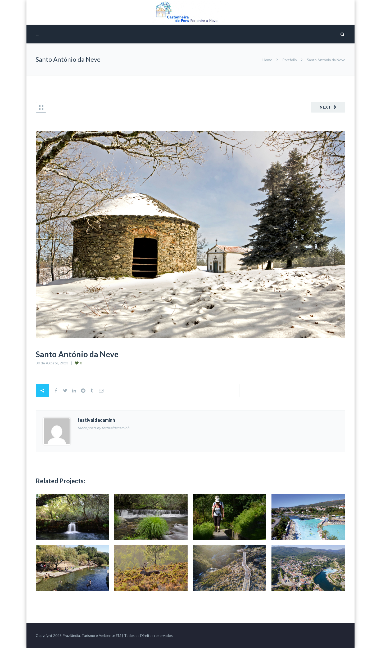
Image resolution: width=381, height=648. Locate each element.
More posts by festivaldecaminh (103, 428)
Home (267, 59)
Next (325, 107)
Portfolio (290, 59)
